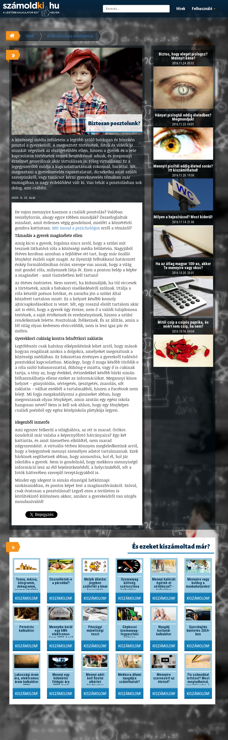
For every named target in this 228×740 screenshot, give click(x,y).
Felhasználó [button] (203, 8)
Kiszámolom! (26, 598)
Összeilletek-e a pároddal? (60, 581)
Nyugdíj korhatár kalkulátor (163, 630)
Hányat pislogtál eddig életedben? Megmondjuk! (183, 117)
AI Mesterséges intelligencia (70, 36)
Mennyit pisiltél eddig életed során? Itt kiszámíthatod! (183, 168)
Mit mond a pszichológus (76, 228)
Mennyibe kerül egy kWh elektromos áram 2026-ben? (61, 632)
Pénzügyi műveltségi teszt (95, 630)
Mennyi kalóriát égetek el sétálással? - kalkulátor (163, 584)
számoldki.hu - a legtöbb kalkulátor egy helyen (31, 9)
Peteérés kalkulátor (26, 629)
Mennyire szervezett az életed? (164, 678)
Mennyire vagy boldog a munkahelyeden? (198, 583)
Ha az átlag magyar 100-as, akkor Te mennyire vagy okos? (183, 265)
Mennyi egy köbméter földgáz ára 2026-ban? (60, 680)
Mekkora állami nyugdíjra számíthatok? (129, 678)
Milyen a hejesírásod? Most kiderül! (183, 217)
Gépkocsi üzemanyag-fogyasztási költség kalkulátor (129, 634)
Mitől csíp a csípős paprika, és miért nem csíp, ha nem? (183, 324)
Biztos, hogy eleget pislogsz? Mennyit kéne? (183, 56)
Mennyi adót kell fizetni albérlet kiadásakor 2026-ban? (95, 682)
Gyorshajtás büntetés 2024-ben (198, 630)
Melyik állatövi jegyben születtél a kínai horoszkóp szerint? (95, 586)
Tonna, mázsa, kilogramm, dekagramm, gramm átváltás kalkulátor (26, 586)
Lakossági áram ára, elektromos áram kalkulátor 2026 (26, 680)
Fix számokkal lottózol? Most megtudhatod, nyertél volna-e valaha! (198, 682)
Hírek (180, 8)
